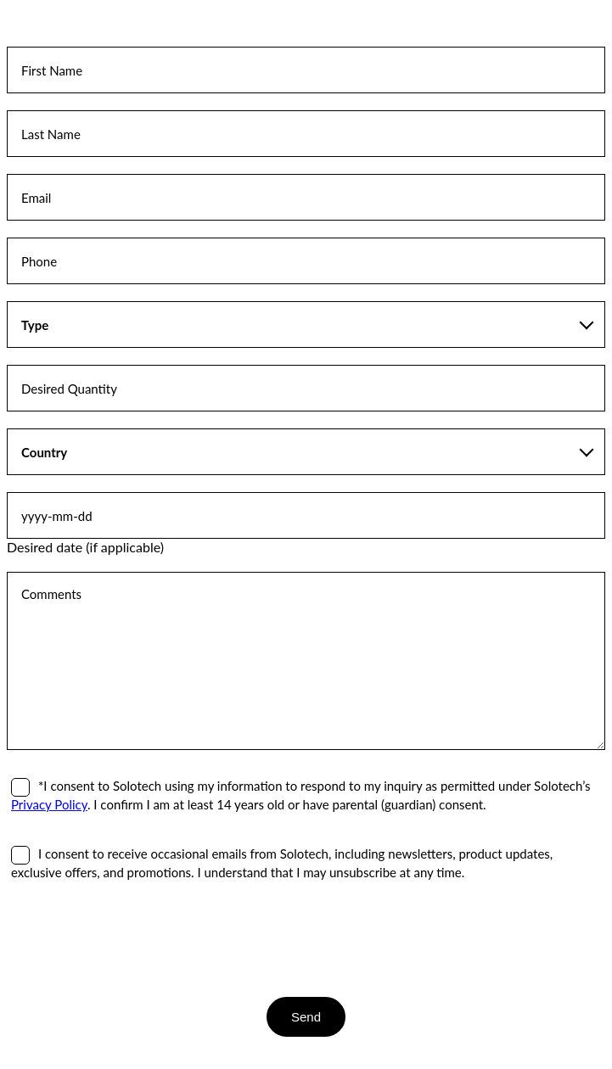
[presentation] (136, 938)
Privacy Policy (49, 804)
